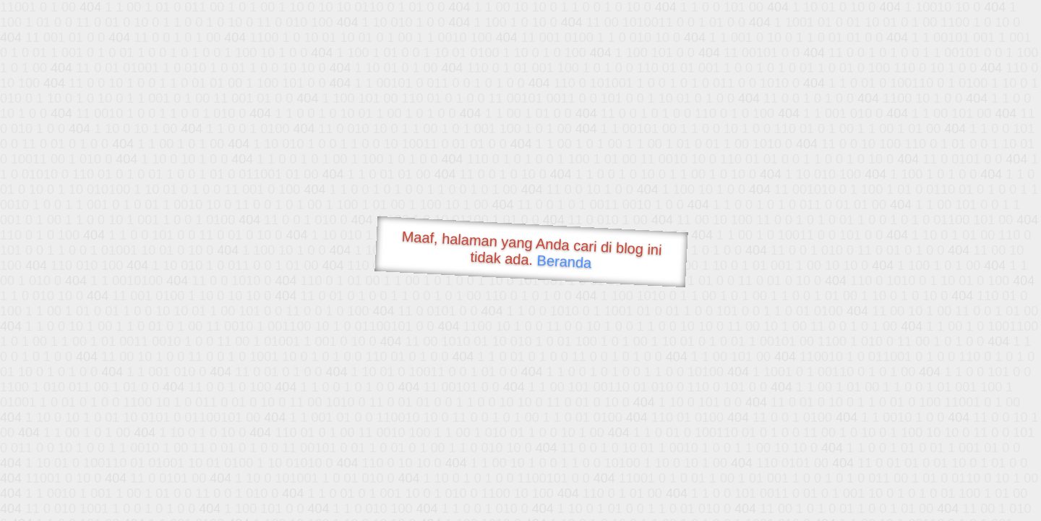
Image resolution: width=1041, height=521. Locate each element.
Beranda (564, 261)
